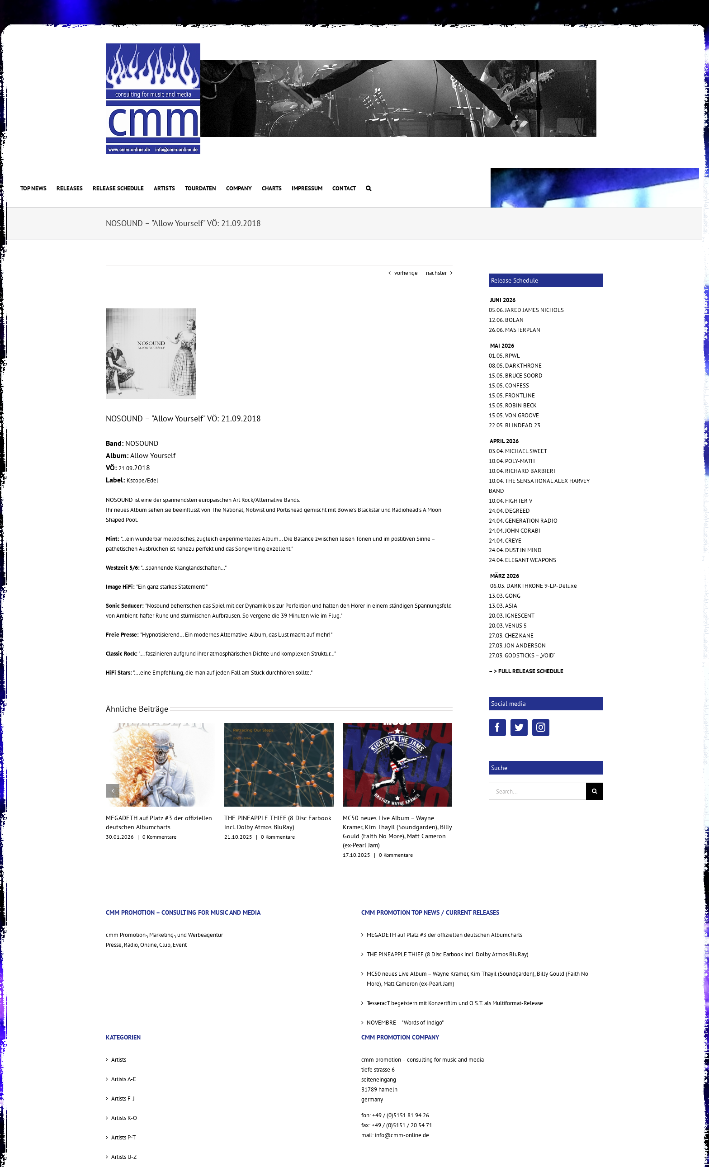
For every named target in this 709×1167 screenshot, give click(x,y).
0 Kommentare (159, 836)
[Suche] (594, 791)
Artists (118, 1059)
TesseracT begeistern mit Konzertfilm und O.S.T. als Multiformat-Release (455, 1003)
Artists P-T (123, 1137)
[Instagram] (540, 727)
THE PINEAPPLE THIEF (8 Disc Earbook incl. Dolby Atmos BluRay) (448, 954)
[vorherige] (112, 791)
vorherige (406, 273)
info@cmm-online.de (402, 1135)
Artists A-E (123, 1079)
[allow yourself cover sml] (151, 353)
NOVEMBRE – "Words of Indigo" (405, 1022)
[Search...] (537, 791)
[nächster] (414, 791)
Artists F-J (123, 1098)
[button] (368, 187)
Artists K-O (124, 1118)
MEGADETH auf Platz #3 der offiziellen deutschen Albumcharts (444, 935)
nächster (436, 273)
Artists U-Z (124, 1157)
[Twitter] (519, 727)
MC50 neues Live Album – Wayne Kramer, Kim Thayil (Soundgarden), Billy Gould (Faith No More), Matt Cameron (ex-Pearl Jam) (477, 978)
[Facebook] (497, 727)
